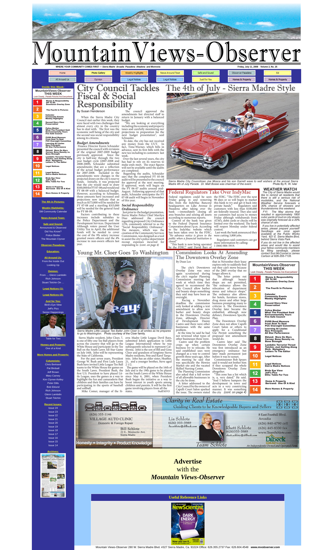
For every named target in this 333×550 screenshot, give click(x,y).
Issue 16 (53, 437)
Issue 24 (53, 407)
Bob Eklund (53, 386)
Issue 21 (53, 419)
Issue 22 (53, 415)
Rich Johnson (53, 390)
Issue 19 (53, 426)
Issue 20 (53, 422)
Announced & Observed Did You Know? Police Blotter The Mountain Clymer (53, 231)
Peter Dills (53, 383)
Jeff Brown (53, 372)
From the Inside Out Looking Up (53, 261)
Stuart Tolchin (53, 397)
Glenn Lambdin (53, 394)
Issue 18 (53, 430)
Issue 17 (53, 434)
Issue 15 (53, 441)
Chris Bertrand (53, 364)
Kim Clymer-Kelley (53, 379)
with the (187, 469)
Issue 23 (53, 411)
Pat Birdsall (53, 368)
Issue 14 (53, 445)
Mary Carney (53, 375)
